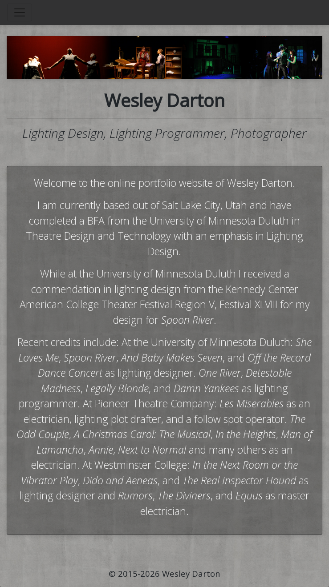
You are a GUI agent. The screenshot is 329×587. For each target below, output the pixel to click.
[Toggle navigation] (19, 12)
